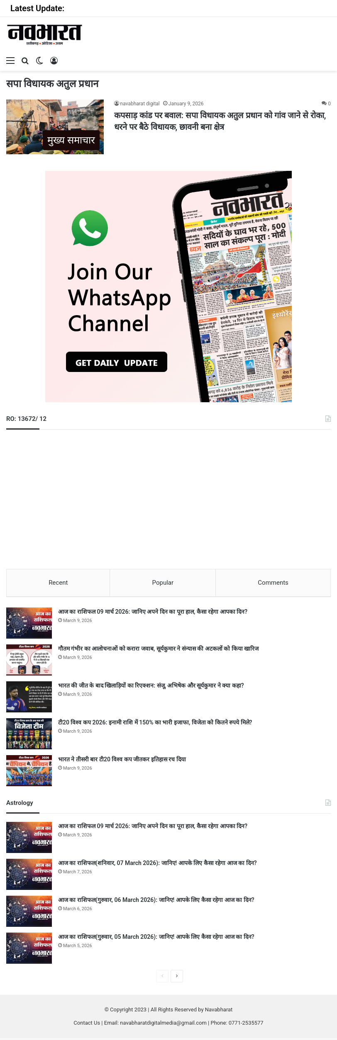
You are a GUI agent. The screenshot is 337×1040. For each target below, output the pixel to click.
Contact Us (86, 1025)
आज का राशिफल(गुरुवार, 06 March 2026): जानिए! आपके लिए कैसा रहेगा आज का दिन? (156, 902)
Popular (163, 582)
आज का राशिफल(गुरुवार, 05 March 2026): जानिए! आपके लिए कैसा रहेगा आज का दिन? (156, 939)
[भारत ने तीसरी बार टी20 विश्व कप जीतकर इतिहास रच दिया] (29, 772)
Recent (58, 582)
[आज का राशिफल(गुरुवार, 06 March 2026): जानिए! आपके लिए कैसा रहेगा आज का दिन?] (29, 913)
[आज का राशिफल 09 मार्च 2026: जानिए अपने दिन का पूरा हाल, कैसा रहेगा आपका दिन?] (29, 625)
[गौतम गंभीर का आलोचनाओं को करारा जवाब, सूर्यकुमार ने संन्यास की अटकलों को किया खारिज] (29, 662)
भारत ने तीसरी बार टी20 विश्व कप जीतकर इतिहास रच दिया (122, 761)
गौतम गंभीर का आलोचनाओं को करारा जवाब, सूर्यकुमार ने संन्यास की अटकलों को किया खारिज (158, 650)
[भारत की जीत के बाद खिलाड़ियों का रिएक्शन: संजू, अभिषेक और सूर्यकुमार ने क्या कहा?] (29, 698)
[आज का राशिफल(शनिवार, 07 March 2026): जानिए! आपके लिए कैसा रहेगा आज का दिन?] (29, 876)
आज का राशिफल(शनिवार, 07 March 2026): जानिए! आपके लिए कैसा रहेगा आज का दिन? (157, 865)
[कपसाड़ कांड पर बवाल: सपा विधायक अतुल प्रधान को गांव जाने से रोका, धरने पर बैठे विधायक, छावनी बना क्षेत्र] (55, 127)
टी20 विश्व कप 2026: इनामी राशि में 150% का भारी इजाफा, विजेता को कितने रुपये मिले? (155, 724)
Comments (273, 582)
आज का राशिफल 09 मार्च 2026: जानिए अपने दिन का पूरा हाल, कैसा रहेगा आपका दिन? (152, 613)
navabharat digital (140, 104)
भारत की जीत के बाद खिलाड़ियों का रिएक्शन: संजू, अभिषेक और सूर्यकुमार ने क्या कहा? (151, 687)
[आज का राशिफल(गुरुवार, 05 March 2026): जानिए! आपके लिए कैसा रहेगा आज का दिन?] (29, 950)
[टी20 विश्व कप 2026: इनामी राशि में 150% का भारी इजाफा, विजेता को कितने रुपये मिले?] (29, 735)
